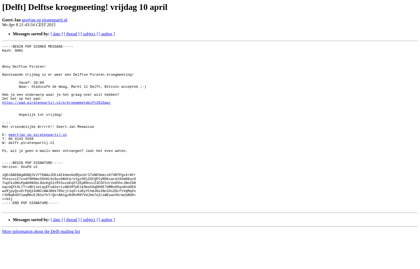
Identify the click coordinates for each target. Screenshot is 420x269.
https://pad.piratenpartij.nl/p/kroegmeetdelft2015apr (56, 114)
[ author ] (107, 34)
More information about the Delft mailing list (41, 264)
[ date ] (57, 34)
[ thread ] (72, 34)
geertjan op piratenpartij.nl (44, 20)
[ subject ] (89, 34)
